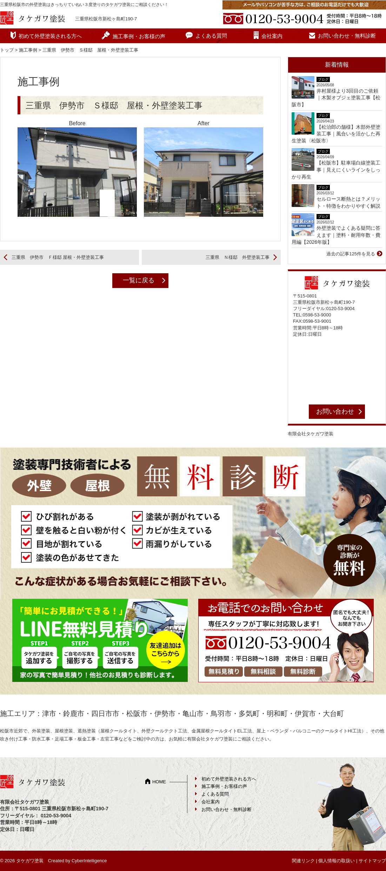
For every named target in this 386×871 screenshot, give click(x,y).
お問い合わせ (335, 411)
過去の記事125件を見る (350, 253)
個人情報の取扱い (336, 860)
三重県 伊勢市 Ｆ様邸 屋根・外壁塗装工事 (58, 257)
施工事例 (28, 50)
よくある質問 (211, 36)
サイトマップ (372, 860)
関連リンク (303, 860)
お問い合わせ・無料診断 (347, 36)
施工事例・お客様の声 (139, 36)
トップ (7, 50)
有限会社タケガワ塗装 (310, 433)
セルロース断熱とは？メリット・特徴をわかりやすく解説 (348, 202)
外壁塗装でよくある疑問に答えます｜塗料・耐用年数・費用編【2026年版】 (336, 234)
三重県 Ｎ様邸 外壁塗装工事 (237, 257)
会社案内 (271, 36)
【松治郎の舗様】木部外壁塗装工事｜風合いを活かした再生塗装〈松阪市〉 (336, 133)
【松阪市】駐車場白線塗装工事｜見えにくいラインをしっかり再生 (336, 169)
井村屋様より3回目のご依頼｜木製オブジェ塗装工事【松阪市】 (336, 97)
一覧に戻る (138, 280)
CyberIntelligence (89, 860)
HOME (159, 781)
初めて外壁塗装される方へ (50, 36)
